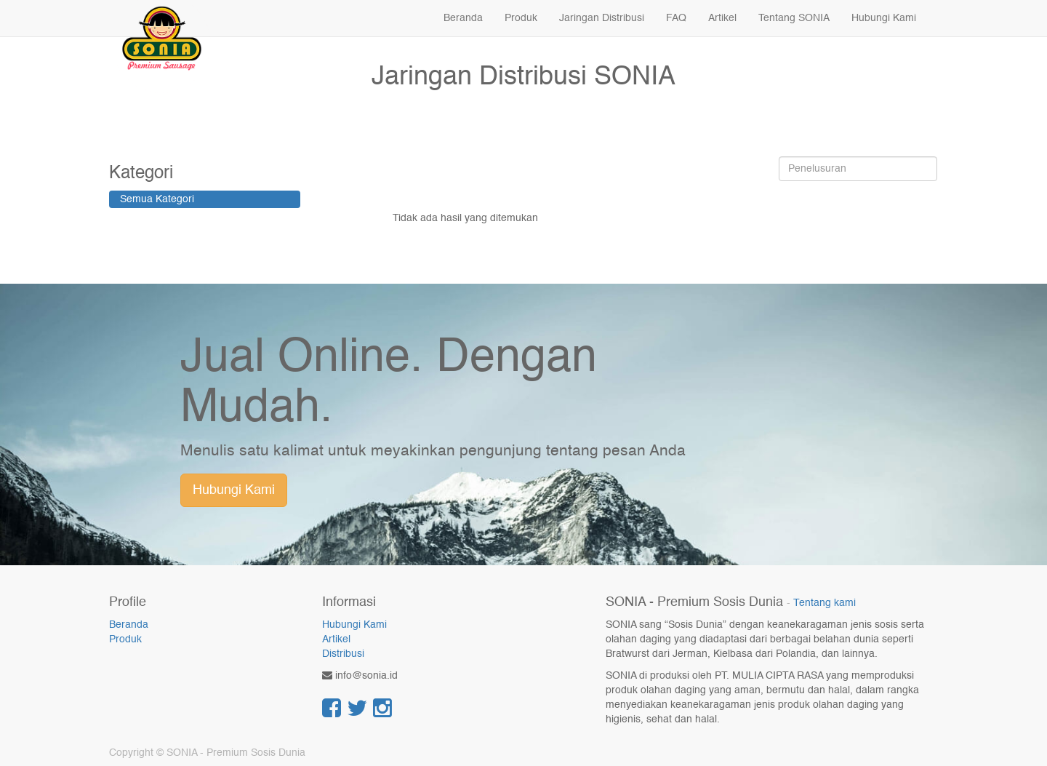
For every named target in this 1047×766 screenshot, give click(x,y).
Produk (125, 639)
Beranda (128, 625)
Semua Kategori (157, 199)
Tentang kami (824, 603)
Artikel (336, 639)
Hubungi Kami (234, 490)
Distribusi (343, 654)
